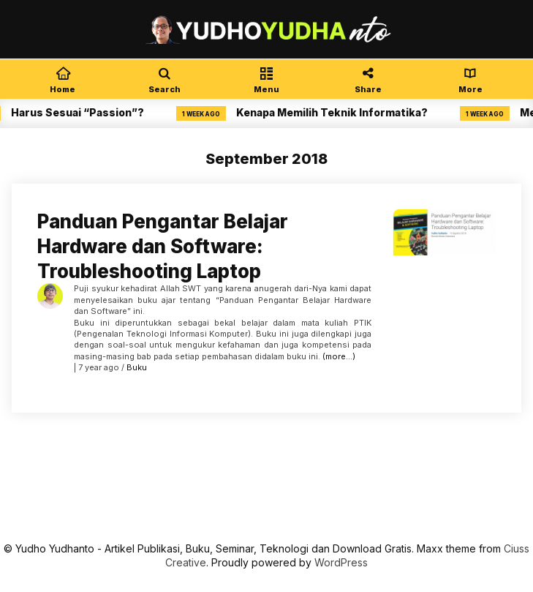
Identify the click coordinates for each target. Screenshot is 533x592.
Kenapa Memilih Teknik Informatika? (336, 112)
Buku (136, 367)
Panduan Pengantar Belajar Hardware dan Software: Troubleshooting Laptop (162, 246)
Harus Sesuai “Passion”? (81, 112)
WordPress (341, 562)
